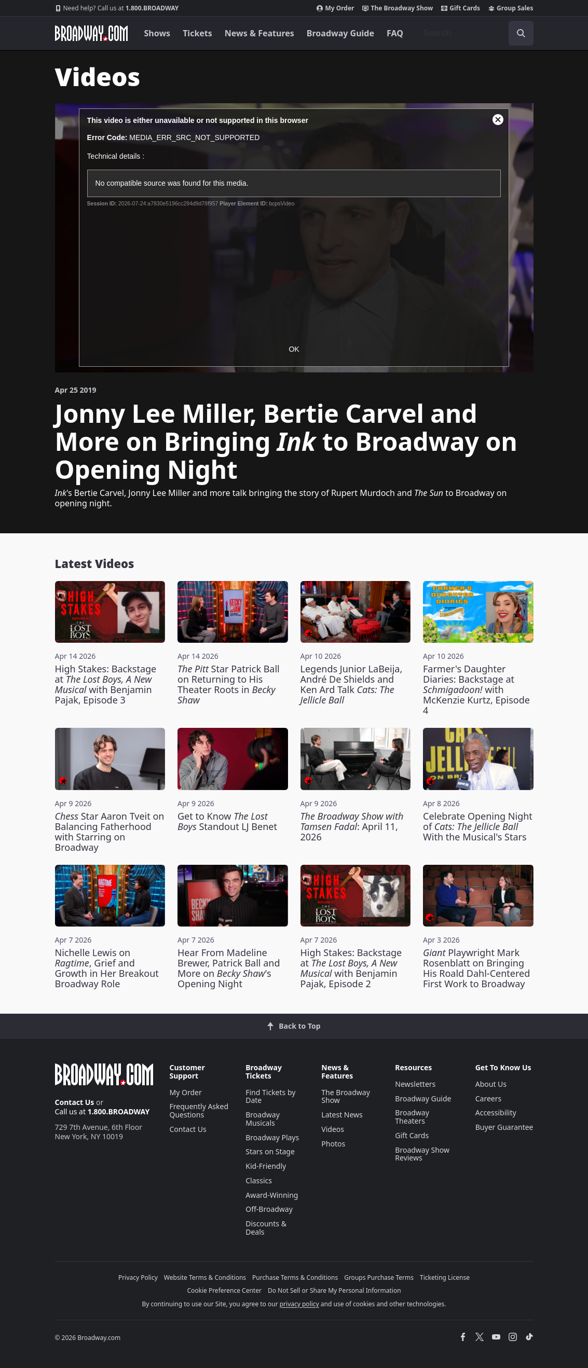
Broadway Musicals (262, 1119)
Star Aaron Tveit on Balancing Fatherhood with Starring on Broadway (110, 831)
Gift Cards (460, 8)
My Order (335, 8)
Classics (258, 1180)
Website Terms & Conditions (205, 1277)
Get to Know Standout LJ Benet (227, 821)
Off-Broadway (269, 1209)
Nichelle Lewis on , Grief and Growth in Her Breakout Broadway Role (107, 968)
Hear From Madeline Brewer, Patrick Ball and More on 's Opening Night (228, 968)
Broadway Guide (340, 33)
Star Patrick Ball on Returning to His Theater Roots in (228, 684)
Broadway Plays (272, 1137)
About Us (491, 1084)
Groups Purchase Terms (379, 1277)
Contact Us (74, 1102)
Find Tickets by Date (270, 1096)
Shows (157, 33)
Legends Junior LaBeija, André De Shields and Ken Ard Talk (351, 684)
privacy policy (299, 1304)
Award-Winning (271, 1195)
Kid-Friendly (265, 1166)
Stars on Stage (270, 1151)
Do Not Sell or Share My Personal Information (334, 1290)
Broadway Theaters (412, 1117)
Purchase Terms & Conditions (295, 1277)
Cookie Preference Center (224, 1290)
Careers (488, 1098)
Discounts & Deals (265, 1228)
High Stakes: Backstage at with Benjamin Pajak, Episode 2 (351, 968)
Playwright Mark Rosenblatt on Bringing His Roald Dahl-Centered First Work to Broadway (476, 968)
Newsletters (415, 1084)
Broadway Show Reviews (422, 1154)
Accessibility (495, 1112)
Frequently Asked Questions (199, 1110)
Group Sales (510, 8)
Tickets (197, 33)
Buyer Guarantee (504, 1127)
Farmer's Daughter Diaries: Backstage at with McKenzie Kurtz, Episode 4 (476, 689)
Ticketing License (445, 1277)
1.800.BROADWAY (117, 8)
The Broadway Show (397, 8)
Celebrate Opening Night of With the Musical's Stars (477, 826)
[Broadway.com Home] (91, 33)
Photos (333, 1144)
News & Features (259, 33)
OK (294, 349)
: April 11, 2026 (352, 826)
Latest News (342, 1115)
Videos (332, 1129)
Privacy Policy (138, 1277)
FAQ (395, 33)
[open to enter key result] (521, 33)
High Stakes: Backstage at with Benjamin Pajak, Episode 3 (106, 684)
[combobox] (474, 33)
